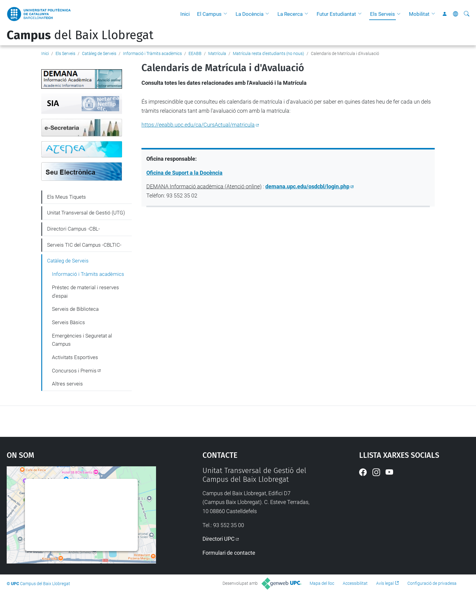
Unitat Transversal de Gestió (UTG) (86, 213)
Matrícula (217, 53)
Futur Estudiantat (336, 14)
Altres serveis (67, 384)
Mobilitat (419, 14)
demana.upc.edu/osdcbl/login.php (307, 186)
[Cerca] (466, 14)
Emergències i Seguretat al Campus (82, 340)
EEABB (195, 53)
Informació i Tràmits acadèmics (152, 53)
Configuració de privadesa (432, 583)
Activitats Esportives (75, 357)
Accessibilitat (355, 583)
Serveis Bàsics (68, 322)
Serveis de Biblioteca (75, 309)
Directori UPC (218, 539)
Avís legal (385, 583)
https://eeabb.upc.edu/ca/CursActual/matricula (198, 125)
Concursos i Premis (74, 371)
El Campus (209, 14)
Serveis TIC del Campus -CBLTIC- (84, 245)
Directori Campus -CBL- (73, 229)
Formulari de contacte (228, 553)
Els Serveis (382, 14)
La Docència (250, 14)
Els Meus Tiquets (66, 197)
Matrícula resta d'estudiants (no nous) (268, 53)
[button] (227, 14)
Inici (185, 14)
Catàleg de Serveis (99, 53)
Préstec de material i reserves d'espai (85, 291)
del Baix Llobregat (80, 35)
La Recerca (290, 14)
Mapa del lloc (322, 583)
